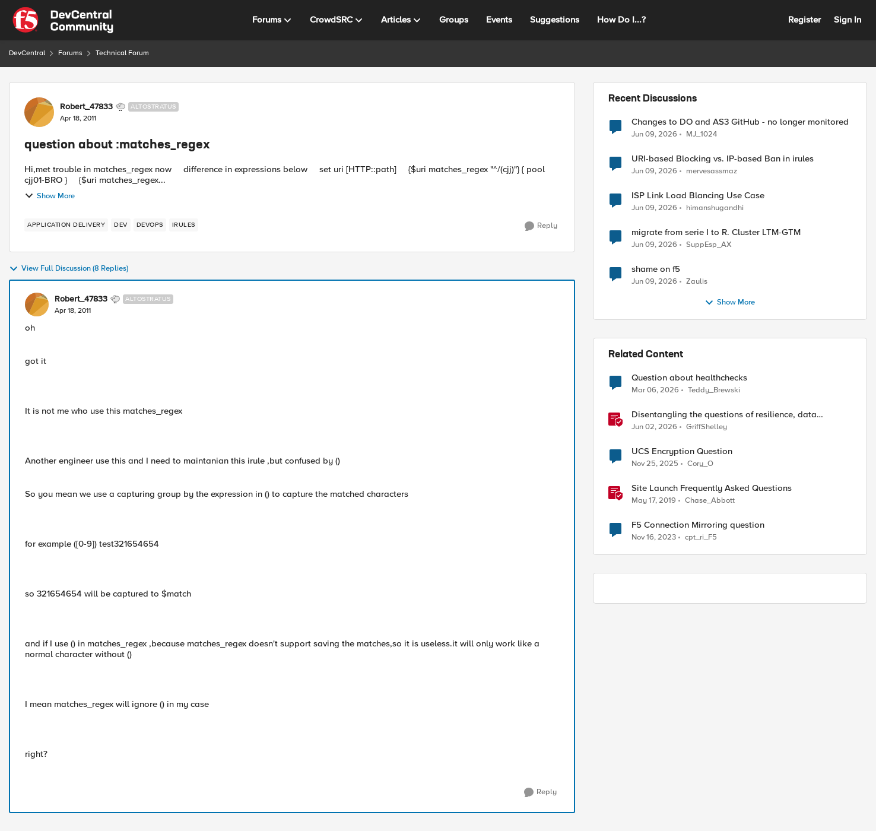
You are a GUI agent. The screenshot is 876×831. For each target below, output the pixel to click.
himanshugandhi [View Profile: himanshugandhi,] (715, 208)
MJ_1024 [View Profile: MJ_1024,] (701, 133)
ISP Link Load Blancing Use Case (697, 196)
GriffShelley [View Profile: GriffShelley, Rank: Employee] (706, 427)
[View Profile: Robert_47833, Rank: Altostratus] (39, 112)
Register (804, 19)
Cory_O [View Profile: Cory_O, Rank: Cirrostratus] (700, 463)
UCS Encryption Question (681, 451)
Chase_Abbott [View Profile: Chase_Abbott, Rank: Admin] (710, 500)
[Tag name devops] (150, 224)
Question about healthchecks (689, 378)
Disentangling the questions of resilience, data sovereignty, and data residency (724, 415)
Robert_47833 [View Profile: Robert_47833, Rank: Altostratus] (86, 107)
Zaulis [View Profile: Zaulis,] (696, 281)
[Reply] (541, 226)
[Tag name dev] (121, 224)
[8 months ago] (654, 464)
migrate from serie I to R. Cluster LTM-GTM (716, 232)
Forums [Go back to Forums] (70, 53)
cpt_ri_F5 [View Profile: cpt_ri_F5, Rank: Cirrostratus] (701, 537)
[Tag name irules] (183, 224)
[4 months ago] (655, 390)
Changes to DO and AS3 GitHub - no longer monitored (740, 122)
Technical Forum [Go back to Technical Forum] (122, 53)
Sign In (847, 19)
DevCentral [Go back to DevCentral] (27, 53)
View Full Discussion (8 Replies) (68, 269)
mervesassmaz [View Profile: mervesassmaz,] (711, 171)
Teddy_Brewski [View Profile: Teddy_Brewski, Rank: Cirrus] (714, 390)
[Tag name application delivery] (66, 224)
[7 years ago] (653, 501)
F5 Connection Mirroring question (697, 525)
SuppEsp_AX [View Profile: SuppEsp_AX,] (709, 244)
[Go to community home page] (63, 20)
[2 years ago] (653, 538)
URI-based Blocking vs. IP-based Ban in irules (722, 159)
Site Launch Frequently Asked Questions (711, 488)
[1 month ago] (654, 134)
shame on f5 (655, 269)
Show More (49, 196)
